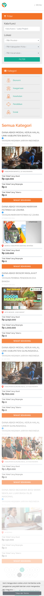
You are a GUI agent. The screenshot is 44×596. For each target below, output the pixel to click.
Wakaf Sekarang (22, 201)
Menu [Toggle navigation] (38, 5)
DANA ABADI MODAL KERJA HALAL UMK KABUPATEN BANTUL (21, 135)
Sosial (11, 112)
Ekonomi (12, 80)
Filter (22, 59)
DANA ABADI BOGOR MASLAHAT (19, 275)
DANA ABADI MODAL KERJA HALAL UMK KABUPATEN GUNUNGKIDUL (21, 352)
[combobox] (22, 40)
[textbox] (22, 40)
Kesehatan (13, 96)
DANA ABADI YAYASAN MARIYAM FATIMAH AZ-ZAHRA (19, 210)
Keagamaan (13, 88)
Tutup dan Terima (22, 593)
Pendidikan (13, 104)
